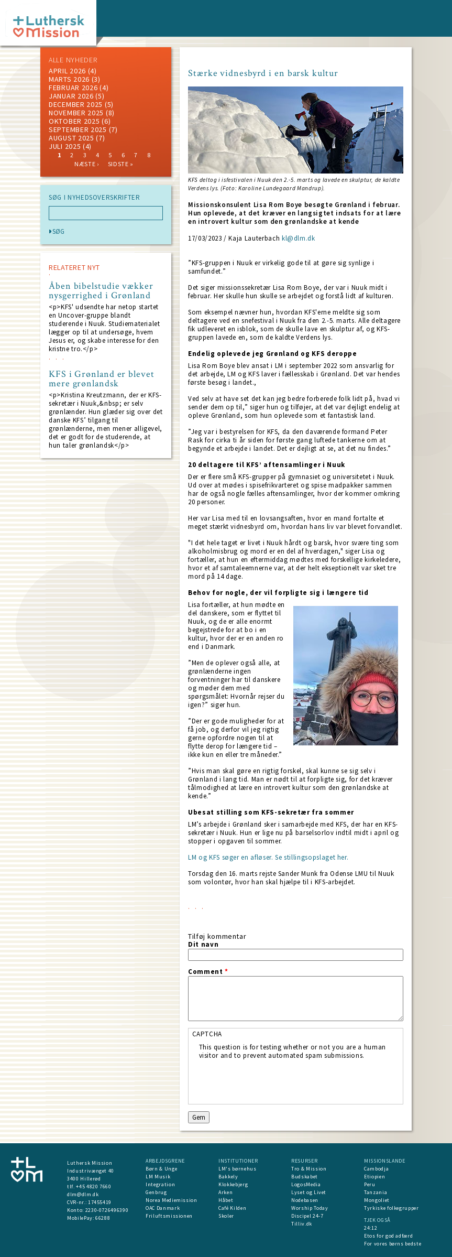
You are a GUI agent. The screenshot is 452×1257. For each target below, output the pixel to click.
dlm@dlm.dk (83, 1194)
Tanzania (375, 1192)
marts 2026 (69, 79)
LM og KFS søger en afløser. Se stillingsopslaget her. (268, 857)
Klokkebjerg (233, 1184)
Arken (225, 1192)
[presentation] (278, 1080)
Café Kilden (232, 1208)
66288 (102, 1218)
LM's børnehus (237, 1168)
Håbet (225, 1200)
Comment (208, 972)
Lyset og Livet (308, 1192)
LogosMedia (306, 1184)
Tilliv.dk (301, 1223)
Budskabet (304, 1176)
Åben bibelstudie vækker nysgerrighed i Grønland (101, 290)
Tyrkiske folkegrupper (391, 1208)
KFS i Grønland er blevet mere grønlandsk (102, 379)
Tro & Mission (308, 1168)
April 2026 (67, 70)
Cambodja (376, 1168)
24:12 (370, 1228)
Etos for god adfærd (388, 1235)
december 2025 (76, 104)
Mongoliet (377, 1200)
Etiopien (374, 1176)
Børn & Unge (161, 1168)
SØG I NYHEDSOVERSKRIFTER (94, 197)
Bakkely (228, 1176)
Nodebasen (304, 1200)
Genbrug (156, 1192)
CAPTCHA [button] (207, 1034)
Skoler (226, 1215)
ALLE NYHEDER (73, 59)
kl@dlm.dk (298, 238)
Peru (370, 1184)
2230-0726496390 (107, 1210)
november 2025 (76, 112)
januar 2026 (71, 96)
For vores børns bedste (392, 1243)
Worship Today (309, 1208)
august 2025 (71, 138)
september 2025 (78, 129)
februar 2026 (73, 87)
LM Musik (158, 1176)
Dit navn (203, 944)
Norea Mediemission (171, 1200)
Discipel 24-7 (307, 1215)
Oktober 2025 (74, 121)
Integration (160, 1184)
